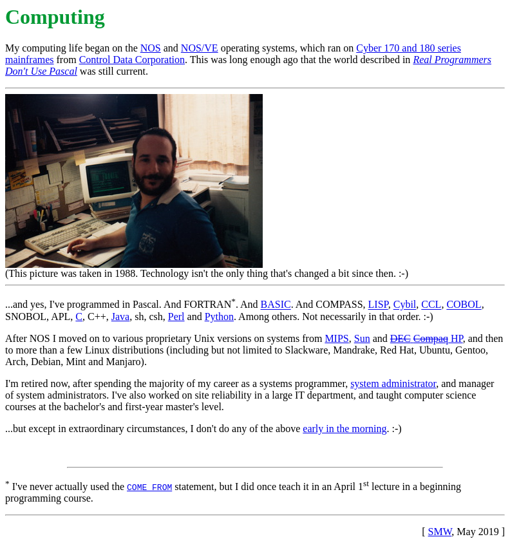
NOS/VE (199, 48)
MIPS (336, 338)
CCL (431, 304)
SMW (440, 531)
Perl (176, 316)
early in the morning (344, 428)
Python (219, 316)
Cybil (405, 304)
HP (426, 338)
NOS (150, 48)
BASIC (276, 304)
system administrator (393, 383)
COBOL (463, 304)
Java (120, 316)
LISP (378, 304)
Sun (362, 338)
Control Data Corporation (132, 59)
